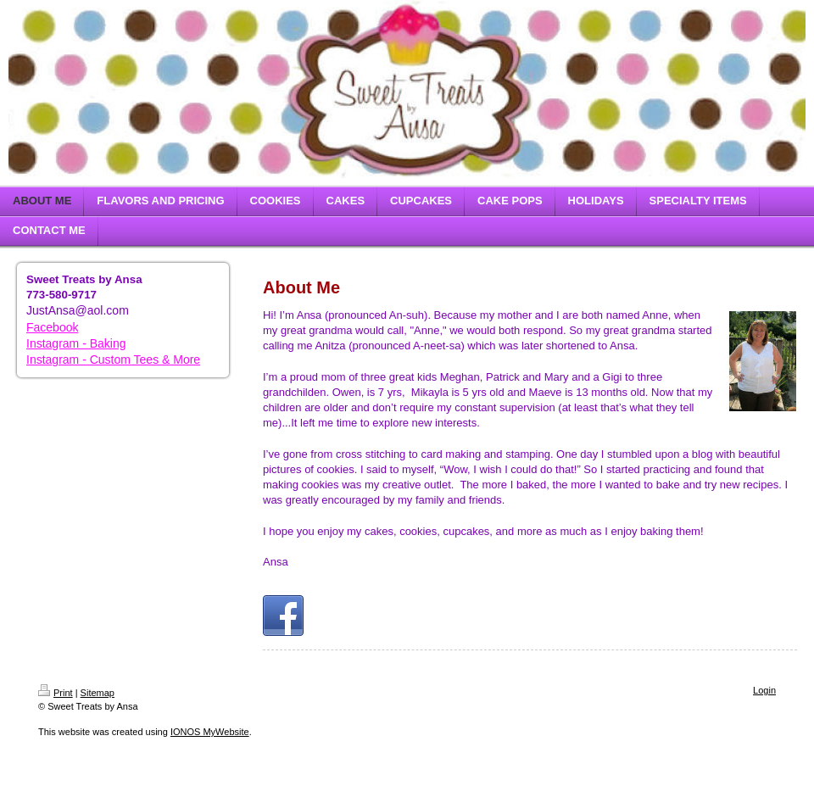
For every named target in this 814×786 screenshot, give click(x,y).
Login (764, 690)
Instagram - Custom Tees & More (113, 359)
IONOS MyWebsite (209, 732)
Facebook (52, 327)
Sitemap (97, 693)
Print (55, 693)
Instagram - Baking (76, 343)
